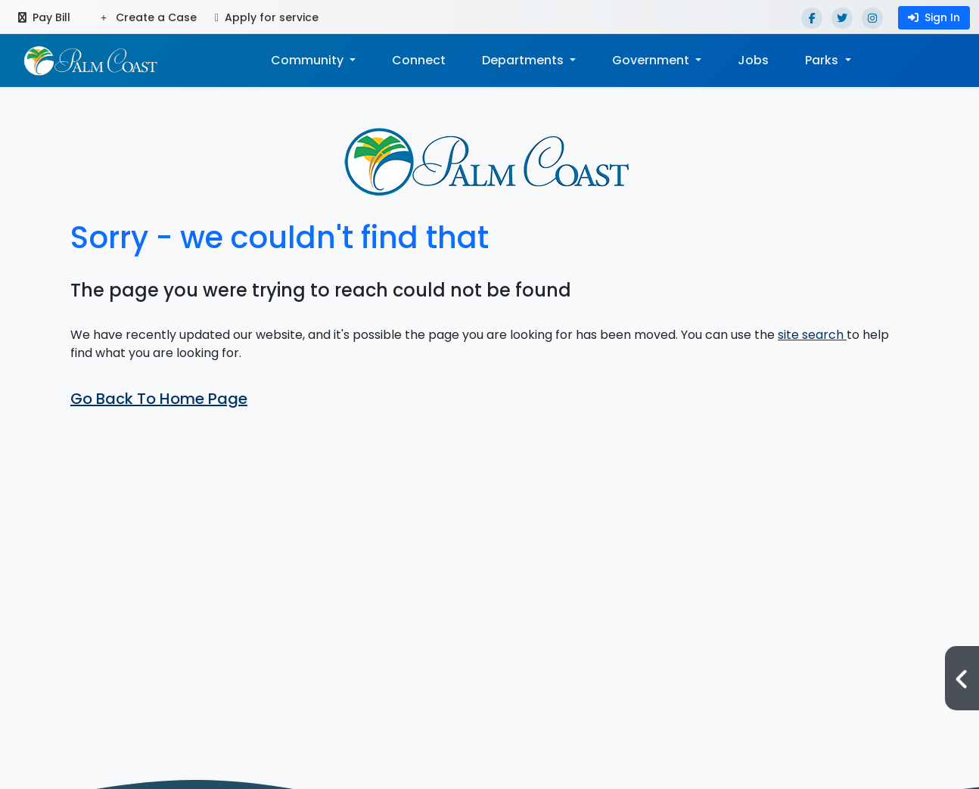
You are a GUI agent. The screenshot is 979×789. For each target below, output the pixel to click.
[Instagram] (872, 18)
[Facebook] (811, 18)
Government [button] (652, 60)
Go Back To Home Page (158, 398)
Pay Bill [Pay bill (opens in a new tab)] (44, 17)
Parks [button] (823, 60)
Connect (419, 60)
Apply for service (267, 17)
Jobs (753, 60)
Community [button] (309, 60)
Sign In (934, 17)
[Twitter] (842, 18)
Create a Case (149, 17)
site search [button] (812, 334)
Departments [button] (524, 60)
